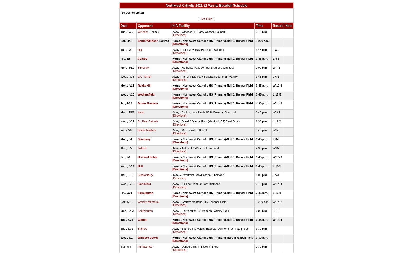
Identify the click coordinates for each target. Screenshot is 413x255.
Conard (143, 58)
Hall (140, 49)
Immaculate (145, 246)
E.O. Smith (144, 76)
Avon (141, 112)
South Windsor (148, 40)
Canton (143, 219)
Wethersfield (146, 94)
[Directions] (179, 35)
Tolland (142, 148)
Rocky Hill (144, 85)
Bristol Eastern (148, 103)
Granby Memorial (148, 201)
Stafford (143, 228)
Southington (145, 210)
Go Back (206, 18)
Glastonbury (145, 175)
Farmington (145, 192)
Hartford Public (148, 157)
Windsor (143, 31)
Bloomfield (144, 184)
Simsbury (143, 67)
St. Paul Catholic (148, 121)
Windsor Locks (148, 237)
